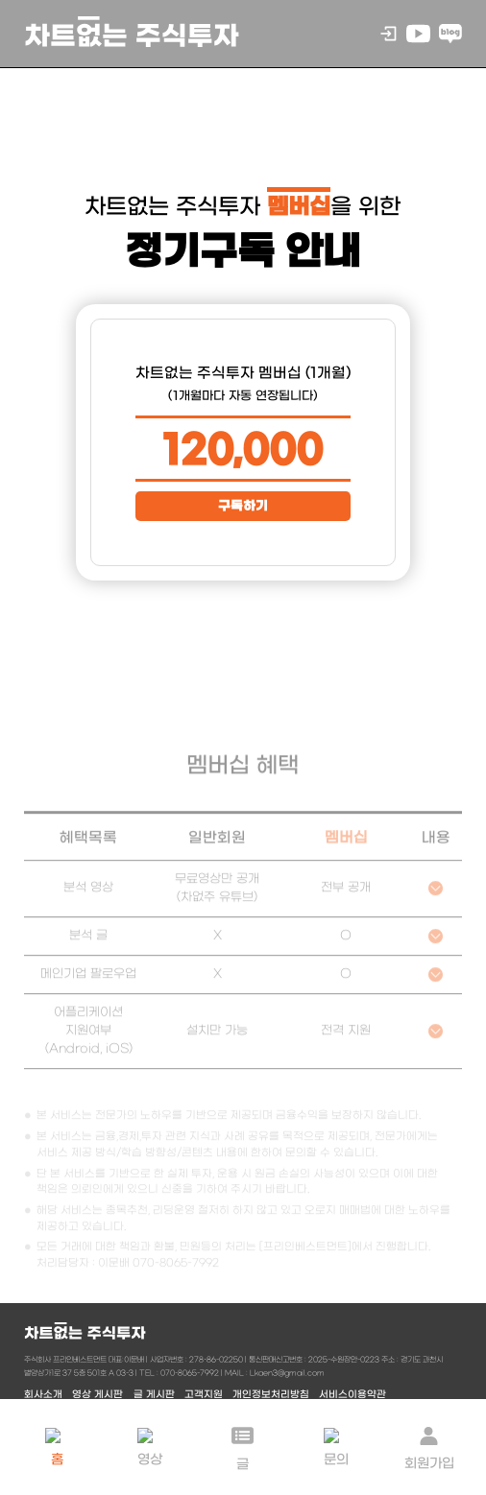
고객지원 (203, 1394)
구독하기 (243, 505)
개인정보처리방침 (270, 1394)
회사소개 (43, 1394)
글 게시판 (154, 1394)
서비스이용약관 (352, 1394)
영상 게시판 (97, 1394)
